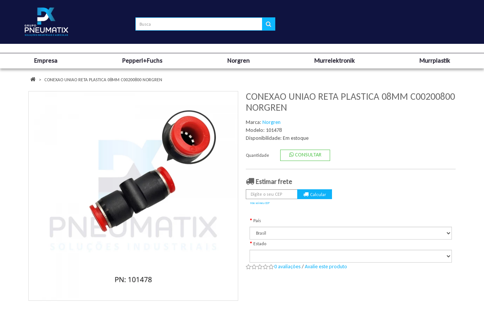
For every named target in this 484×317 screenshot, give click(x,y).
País (257, 220)
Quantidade (257, 155)
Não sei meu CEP (260, 203)
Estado (259, 243)
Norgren (271, 122)
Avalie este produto (326, 266)
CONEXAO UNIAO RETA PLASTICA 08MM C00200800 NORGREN (103, 79)
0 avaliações (287, 266)
